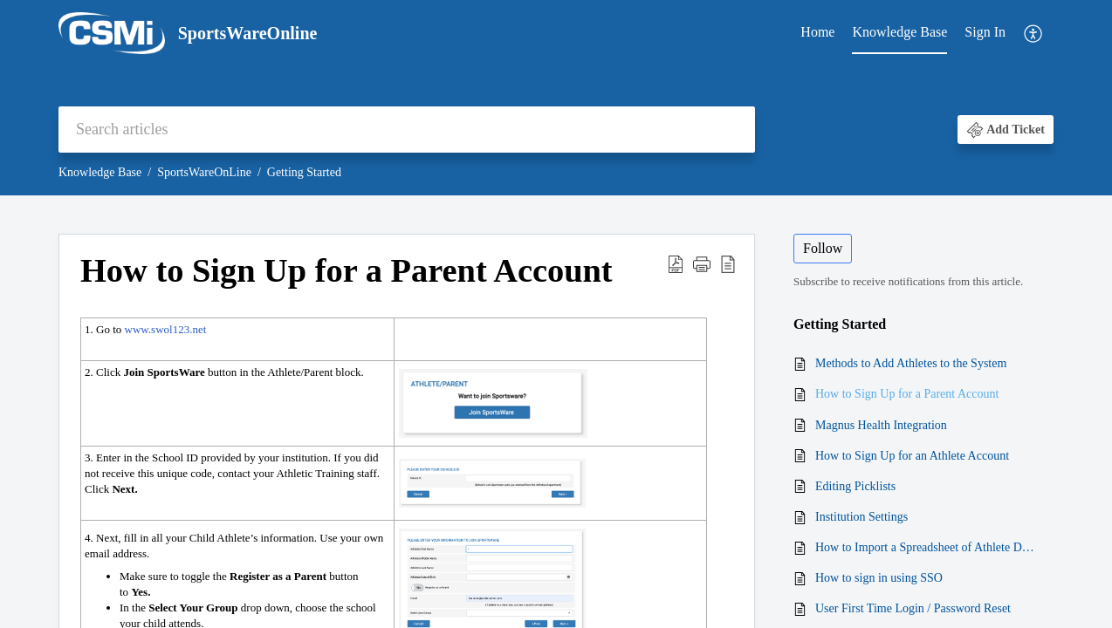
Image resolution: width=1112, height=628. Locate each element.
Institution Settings (861, 516)
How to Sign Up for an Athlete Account (912, 455)
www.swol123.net (166, 329)
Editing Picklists (855, 486)
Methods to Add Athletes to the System (910, 363)
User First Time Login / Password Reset (913, 608)
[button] (1034, 33)
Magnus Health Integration (881, 425)
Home (817, 31)
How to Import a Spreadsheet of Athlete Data (925, 547)
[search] (406, 129)
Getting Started (304, 172)
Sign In (985, 31)
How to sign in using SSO (879, 577)
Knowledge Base (899, 31)
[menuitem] (817, 33)
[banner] (556, 97)
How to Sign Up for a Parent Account (907, 393)
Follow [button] (822, 248)
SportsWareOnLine (204, 172)
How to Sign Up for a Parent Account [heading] (346, 270)
